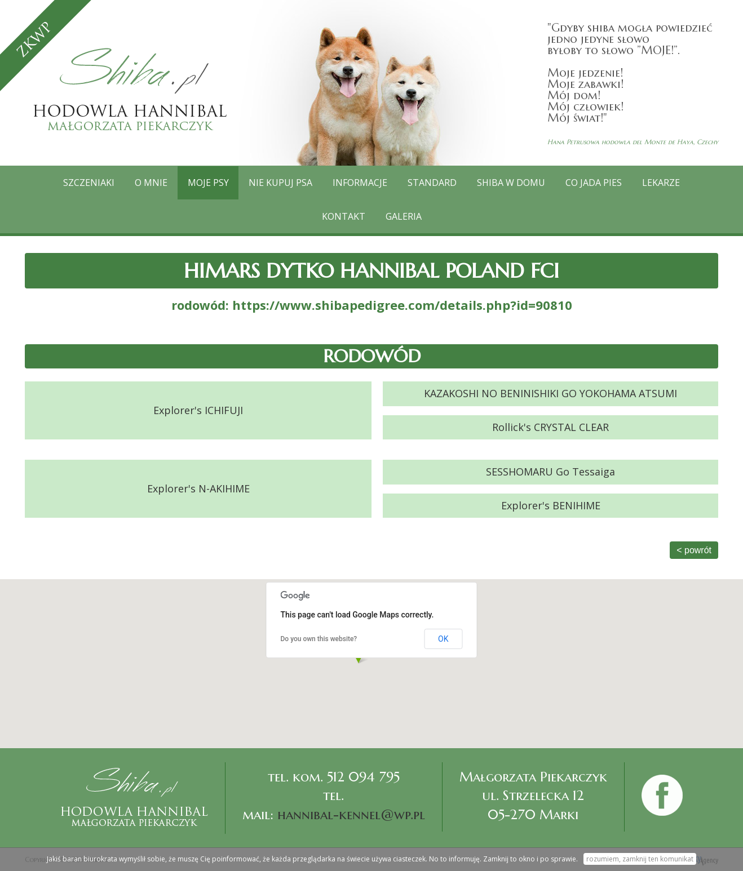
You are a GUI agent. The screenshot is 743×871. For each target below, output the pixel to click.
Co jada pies (594, 182)
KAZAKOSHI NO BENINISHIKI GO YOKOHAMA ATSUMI (550, 393)
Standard (432, 182)
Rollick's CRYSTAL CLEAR (550, 427)
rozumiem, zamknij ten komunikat (639, 859)
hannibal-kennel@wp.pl (351, 814)
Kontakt (343, 216)
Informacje (360, 182)
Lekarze (661, 182)
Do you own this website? (319, 639)
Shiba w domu (511, 182)
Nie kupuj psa (281, 182)
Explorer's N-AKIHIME (198, 488)
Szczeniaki (88, 182)
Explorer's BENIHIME (550, 505)
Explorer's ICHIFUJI (198, 410)
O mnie (151, 182)
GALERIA (404, 216)
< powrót (693, 550)
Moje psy (208, 182)
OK (443, 638)
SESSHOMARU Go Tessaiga (550, 471)
